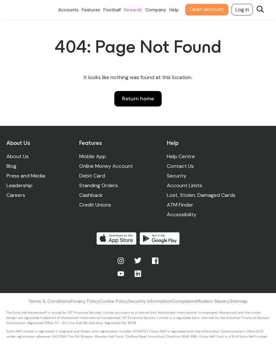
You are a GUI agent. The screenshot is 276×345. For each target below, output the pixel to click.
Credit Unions (95, 204)
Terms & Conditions (49, 301)
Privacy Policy (85, 301)
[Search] (260, 10)
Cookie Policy (114, 301)
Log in (242, 9)
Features (91, 10)
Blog (11, 166)
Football (112, 10)
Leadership (19, 185)
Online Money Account (106, 166)
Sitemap (239, 301)
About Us (17, 156)
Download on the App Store (117, 238)
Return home (138, 98)
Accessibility (181, 214)
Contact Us (180, 166)
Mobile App (92, 156)
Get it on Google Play (160, 238)
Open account (207, 9)
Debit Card (92, 175)
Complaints (184, 301)
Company (155, 10)
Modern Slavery (213, 301)
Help (174, 10)
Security (176, 175)
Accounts (68, 10)
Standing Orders (98, 185)
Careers (15, 195)
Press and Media (25, 175)
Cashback (91, 195)
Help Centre (181, 156)
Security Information (150, 301)
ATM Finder (180, 204)
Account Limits (184, 185)
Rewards (133, 10)
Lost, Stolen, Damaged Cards (201, 195)
